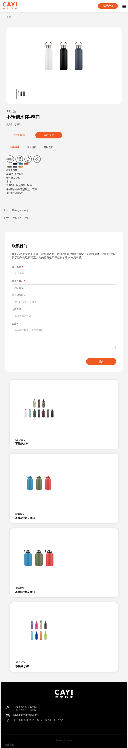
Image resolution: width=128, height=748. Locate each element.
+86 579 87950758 (25, 710)
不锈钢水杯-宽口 (25, 518)
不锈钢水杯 (22, 443)
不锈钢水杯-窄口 (21, 210)
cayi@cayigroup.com (25, 714)
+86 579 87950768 (25, 706)
